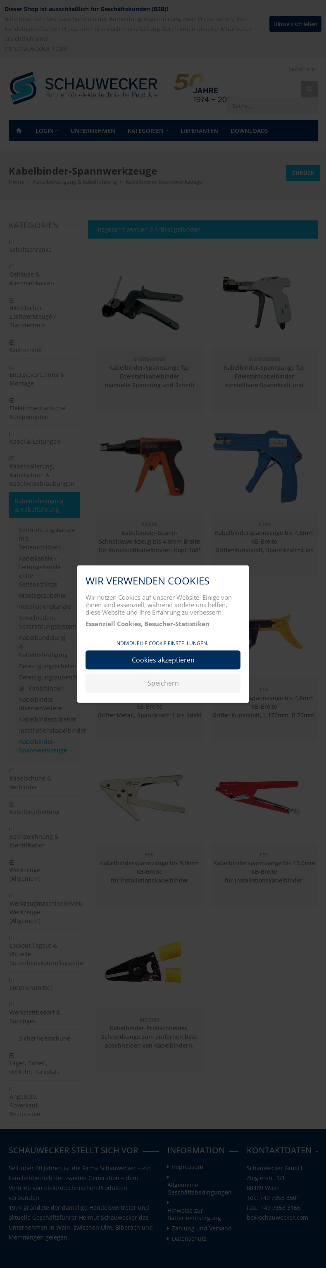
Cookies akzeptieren (163, 659)
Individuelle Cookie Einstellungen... (163, 643)
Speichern (163, 682)
